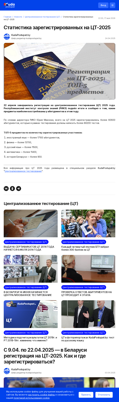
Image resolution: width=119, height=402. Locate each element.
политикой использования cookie (32, 398)
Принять (86, 394)
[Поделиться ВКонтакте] (6, 188)
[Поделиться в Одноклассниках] (12, 188)
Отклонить (104, 394)
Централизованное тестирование (23, 171)
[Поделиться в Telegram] (18, 188)
